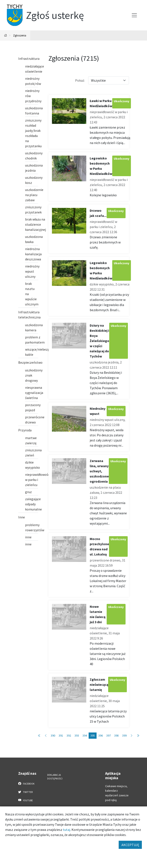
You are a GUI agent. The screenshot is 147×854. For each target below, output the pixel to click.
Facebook (26, 783)
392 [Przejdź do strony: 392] (69, 735)
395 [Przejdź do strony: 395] (92, 735)
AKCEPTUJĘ (130, 845)
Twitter (25, 792)
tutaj (66, 829)
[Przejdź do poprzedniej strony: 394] (45, 735)
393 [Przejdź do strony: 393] (76, 735)
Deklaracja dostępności (54, 776)
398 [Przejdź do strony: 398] (116, 735)
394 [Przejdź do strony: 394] (84, 735)
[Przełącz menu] (134, 15)
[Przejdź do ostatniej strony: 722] (138, 735)
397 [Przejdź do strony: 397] (108, 735)
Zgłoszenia (19, 35)
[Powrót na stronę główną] (5, 35)
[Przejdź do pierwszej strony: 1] (39, 735)
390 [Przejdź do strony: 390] (53, 735)
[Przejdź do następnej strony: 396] (131, 735)
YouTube (25, 800)
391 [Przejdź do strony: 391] (61, 735)
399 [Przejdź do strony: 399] (124, 735)
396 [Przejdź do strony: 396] (100, 735)
